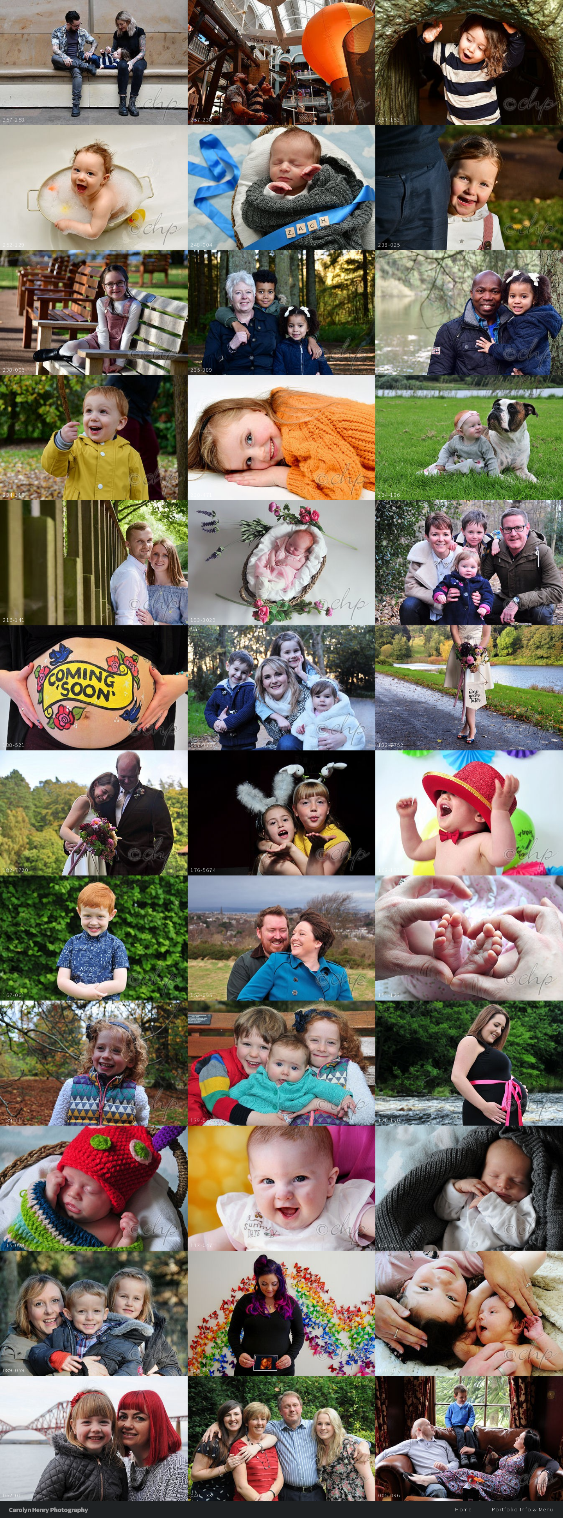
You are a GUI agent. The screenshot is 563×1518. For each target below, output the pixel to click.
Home (463, 1509)
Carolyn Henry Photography (48, 1509)
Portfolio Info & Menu (523, 1509)
